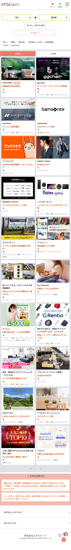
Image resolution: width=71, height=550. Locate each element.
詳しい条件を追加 (35, 25)
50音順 (53, 53)
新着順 (17, 53)
